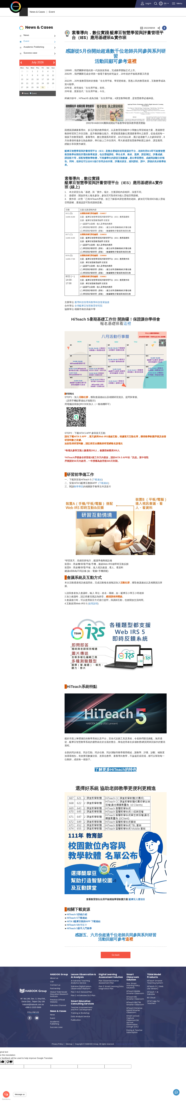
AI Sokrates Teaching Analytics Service (80, 981)
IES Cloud (151, 997)
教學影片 (77, 925)
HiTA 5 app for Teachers (153, 1002)
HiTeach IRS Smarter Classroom (135, 998)
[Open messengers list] (6, 1094)
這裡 (127, 323)
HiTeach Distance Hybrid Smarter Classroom (134, 1010)
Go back (115, 955)
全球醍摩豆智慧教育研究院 (88, 305)
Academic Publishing (34, 47)
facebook (164, 28)
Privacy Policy (57, 1044)
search (156, 3)
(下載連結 (103, 483)
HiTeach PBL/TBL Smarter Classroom (135, 1003)
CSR (52, 981)
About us (54, 978)
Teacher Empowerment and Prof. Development (81, 1008)
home (23, 12)
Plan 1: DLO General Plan (81, 992)
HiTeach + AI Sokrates (152, 993)
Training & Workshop (80, 1013)
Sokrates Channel (58, 1005)
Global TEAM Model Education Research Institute (59, 994)
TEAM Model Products (154, 975)
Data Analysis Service (80, 1016)
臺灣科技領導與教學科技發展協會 (92, 302)
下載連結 (97, 479)
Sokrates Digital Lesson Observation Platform (81, 987)
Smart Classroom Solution (132, 977)
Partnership (55, 988)
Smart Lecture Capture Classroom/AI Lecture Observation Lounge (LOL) (132, 1021)
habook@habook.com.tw (33, 1004)
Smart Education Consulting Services (82, 1002)
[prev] (21, 62)
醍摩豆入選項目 (136, 899)
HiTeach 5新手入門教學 (79, 928)
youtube (36, 1018)
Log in (148, 3)
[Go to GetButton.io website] (6, 1099)
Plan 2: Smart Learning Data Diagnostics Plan (111, 987)
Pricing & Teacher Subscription (134, 1031)
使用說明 (93, 603)
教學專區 (78, 486)
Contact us (55, 985)
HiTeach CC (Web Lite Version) (155, 987)
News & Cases (37, 12)
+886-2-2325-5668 (33, 1007)
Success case (30, 53)
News (26, 35)
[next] (54, 62)
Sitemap (69, 1044)
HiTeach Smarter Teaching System (155, 981)
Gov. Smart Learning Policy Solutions (133, 985)
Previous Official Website (57, 1000)
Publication (76, 1020)
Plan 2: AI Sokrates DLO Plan (83, 995)
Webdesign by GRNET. (125, 1044)
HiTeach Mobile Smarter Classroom (135, 992)
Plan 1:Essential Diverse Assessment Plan (109, 981)
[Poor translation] (9, 1062)
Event (52, 12)
